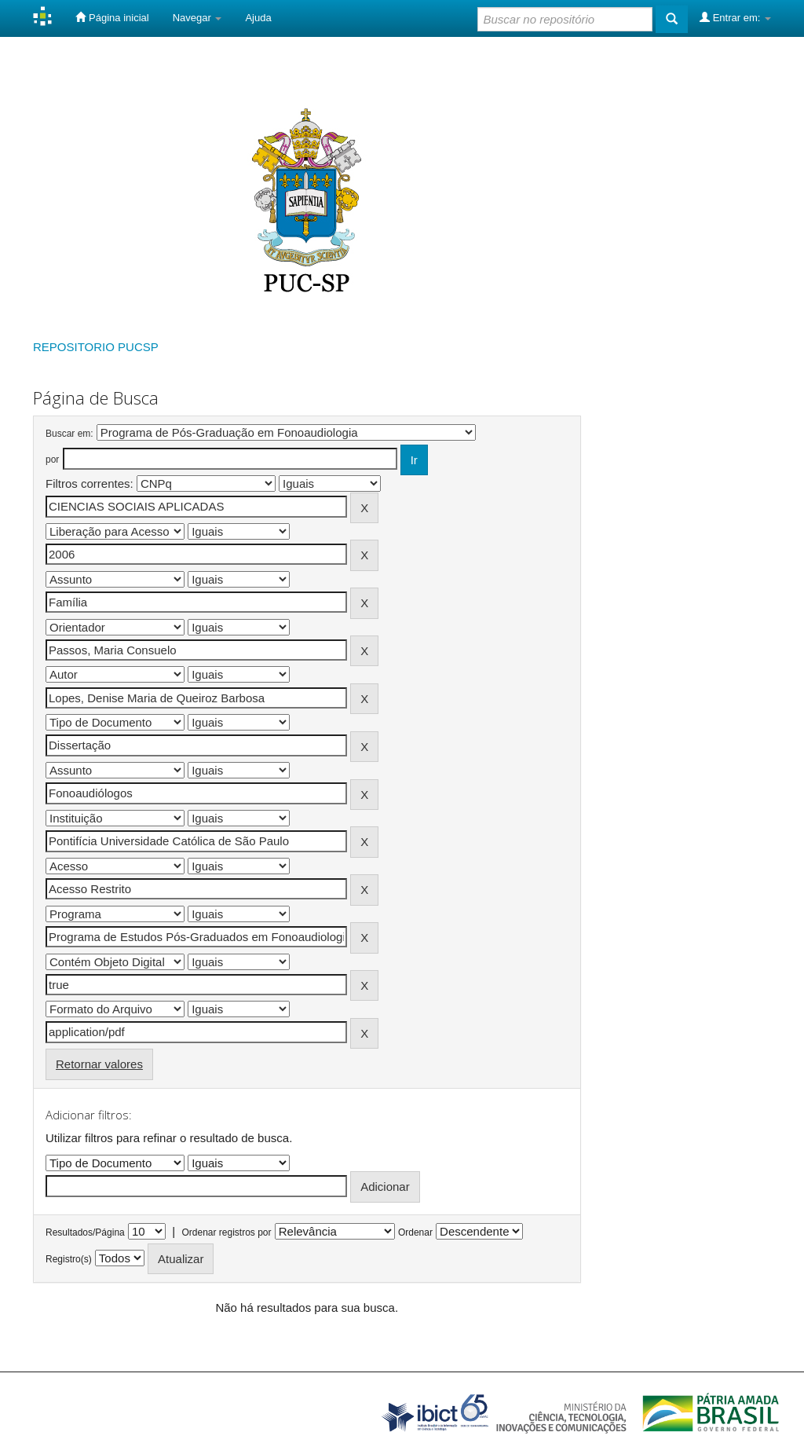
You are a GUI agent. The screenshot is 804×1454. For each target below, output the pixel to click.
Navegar (197, 18)
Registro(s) (69, 1259)
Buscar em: (69, 433)
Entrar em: (735, 17)
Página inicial (111, 17)
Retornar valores (99, 1064)
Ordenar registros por (226, 1232)
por (52, 459)
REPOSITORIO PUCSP (96, 346)
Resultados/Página (85, 1232)
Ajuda (258, 18)
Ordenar (415, 1232)
